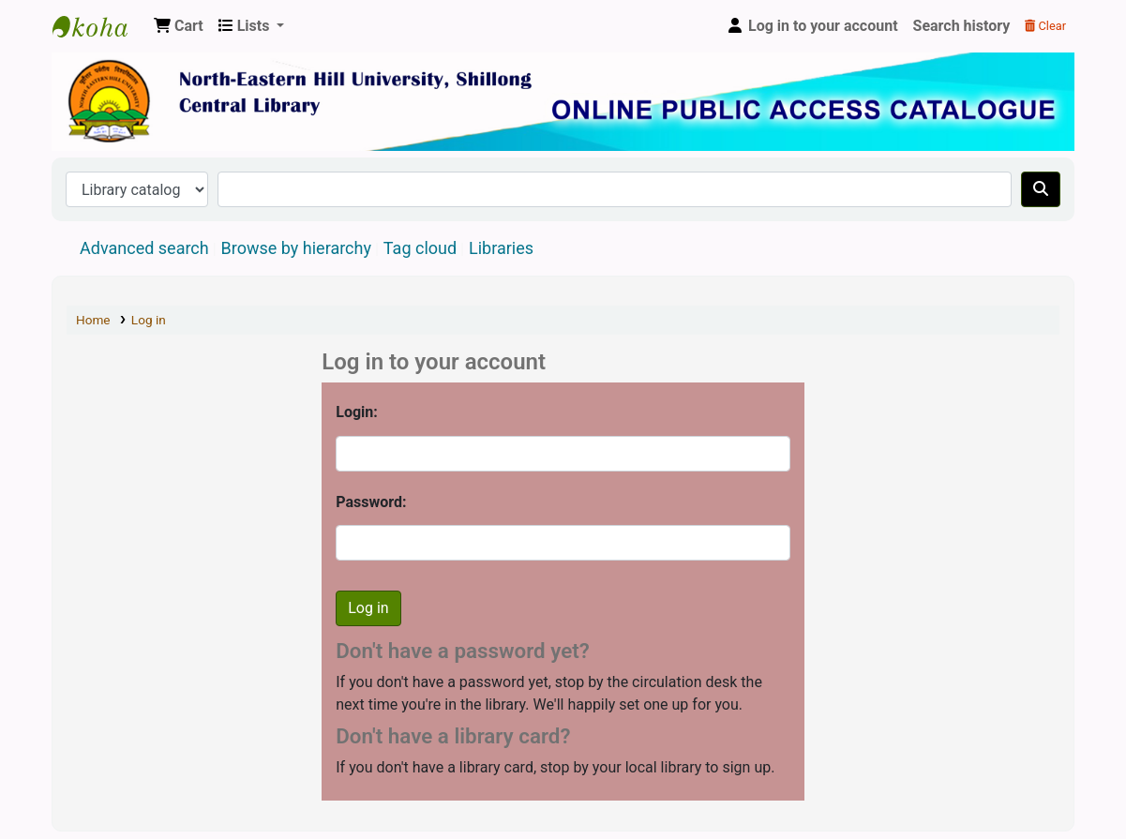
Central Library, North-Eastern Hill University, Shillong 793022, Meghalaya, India (99, 26)
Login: (357, 412)
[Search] (1040, 189)
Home (93, 319)
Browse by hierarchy (296, 248)
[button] (178, 26)
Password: (371, 502)
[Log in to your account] (812, 26)
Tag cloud (420, 248)
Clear (1045, 26)
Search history (962, 26)
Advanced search (144, 248)
